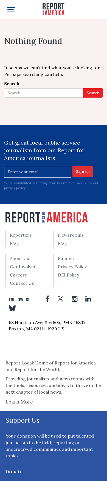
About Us (19, 258)
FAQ (14, 243)
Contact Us (22, 283)
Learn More (19, 402)
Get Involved (23, 266)
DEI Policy (68, 275)
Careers (18, 275)
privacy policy (15, 188)
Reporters (21, 235)
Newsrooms (71, 235)
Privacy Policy (72, 266)
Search (11, 83)
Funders (66, 258)
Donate (13, 471)
